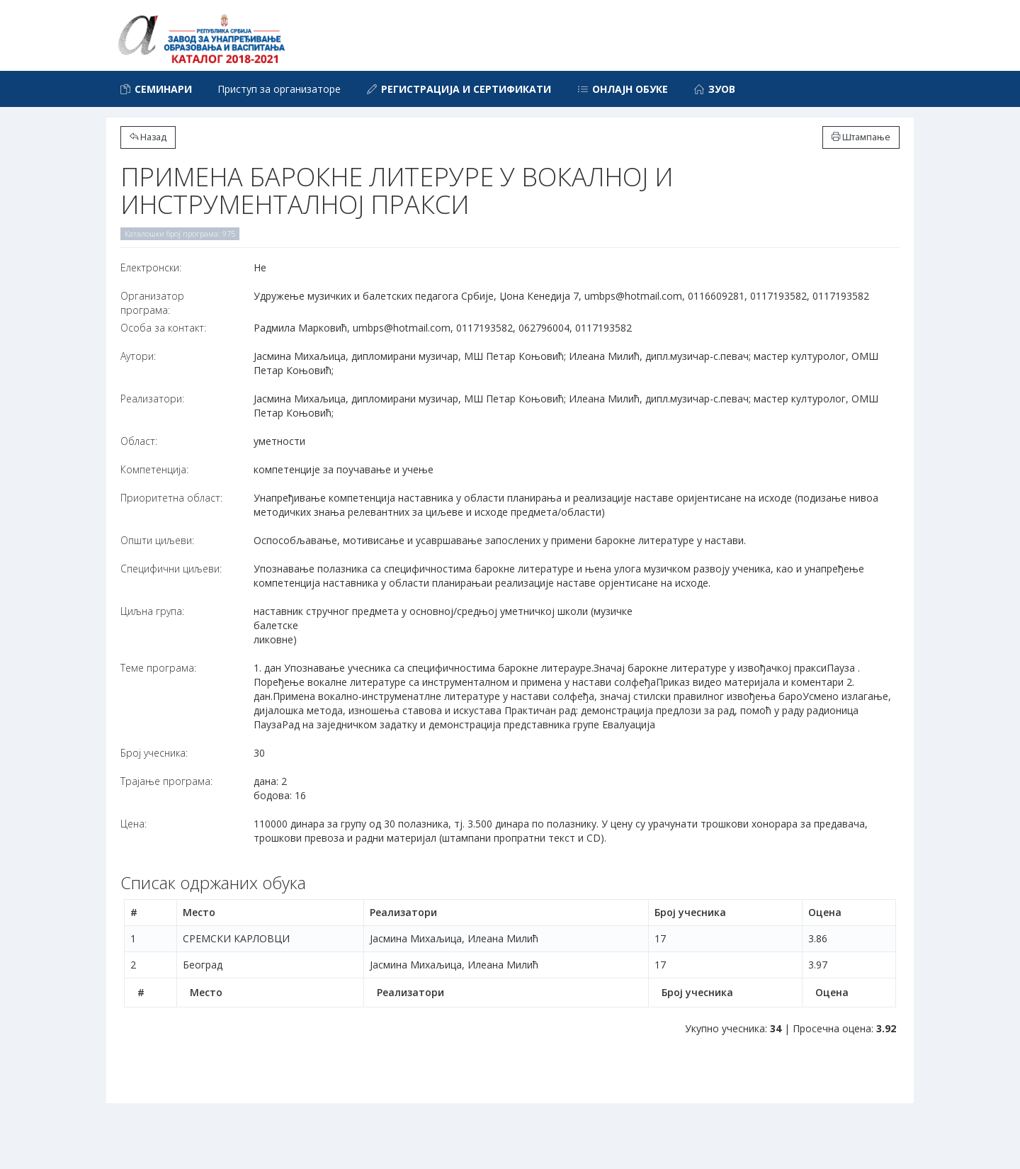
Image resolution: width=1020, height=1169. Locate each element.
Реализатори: (152, 398)
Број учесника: (154, 752)
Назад (148, 137)
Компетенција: (154, 469)
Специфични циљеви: (171, 568)
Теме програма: (158, 667)
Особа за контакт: (163, 327)
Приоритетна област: (171, 497)
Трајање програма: (166, 781)
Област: (138, 441)
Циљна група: (152, 611)
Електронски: (150, 267)
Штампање (861, 137)
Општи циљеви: (157, 540)
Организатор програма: (152, 303)
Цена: (133, 823)
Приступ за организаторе (279, 89)
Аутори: (138, 356)
